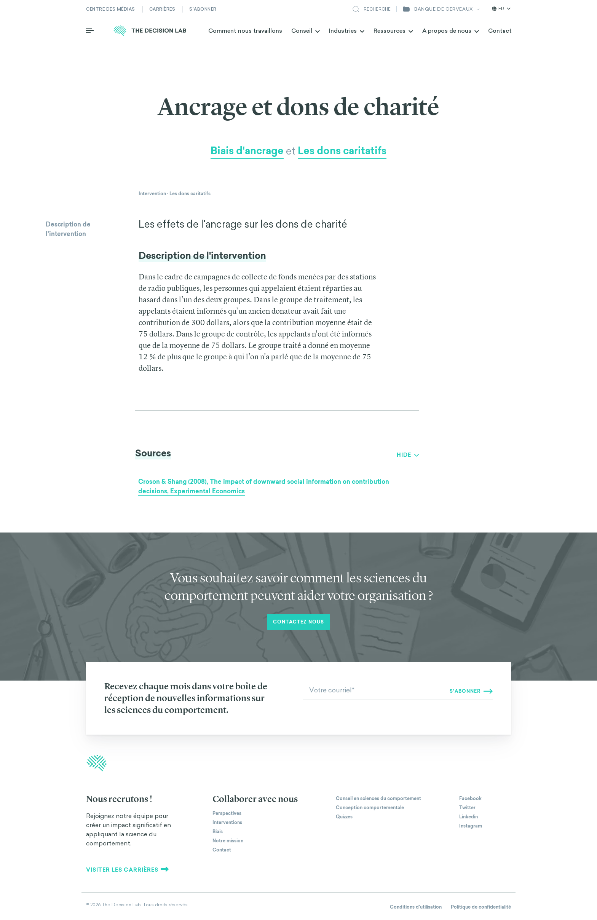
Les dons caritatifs (342, 151)
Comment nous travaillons (245, 31)
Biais (217, 831)
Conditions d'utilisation (416, 907)
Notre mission (227, 840)
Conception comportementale (370, 807)
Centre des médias (110, 9)
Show (405, 455)
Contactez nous (298, 622)
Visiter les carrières (127, 870)
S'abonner (203, 9)
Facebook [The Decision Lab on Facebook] (470, 798)
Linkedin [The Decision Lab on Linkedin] (468, 816)
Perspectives (226, 813)
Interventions (227, 822)
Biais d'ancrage (247, 151)
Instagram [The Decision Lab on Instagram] (470, 826)
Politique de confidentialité (481, 907)
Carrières (162, 9)
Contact (500, 31)
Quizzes (344, 816)
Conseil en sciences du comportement (378, 798)
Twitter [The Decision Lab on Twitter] (467, 807)
